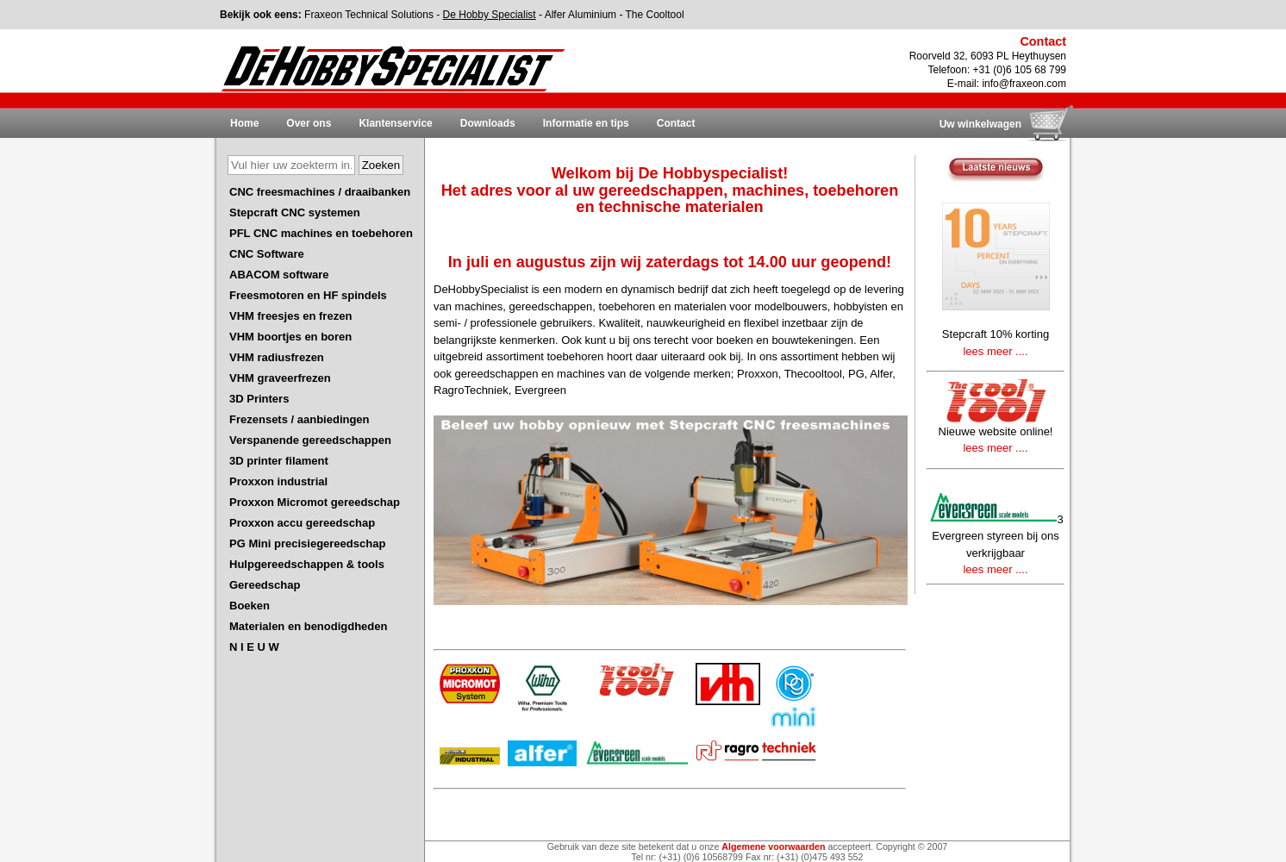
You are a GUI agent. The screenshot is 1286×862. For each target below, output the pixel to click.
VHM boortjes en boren (290, 336)
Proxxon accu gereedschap (302, 522)
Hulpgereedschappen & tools (306, 564)
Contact (676, 123)
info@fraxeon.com (1024, 84)
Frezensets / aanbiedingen (299, 419)
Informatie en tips (586, 123)
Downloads (487, 123)
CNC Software (266, 253)
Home (244, 123)
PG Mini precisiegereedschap (307, 543)
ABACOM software (279, 274)
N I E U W (254, 646)
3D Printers (259, 398)
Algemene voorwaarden (773, 846)
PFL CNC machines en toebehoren (321, 233)
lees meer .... (995, 351)
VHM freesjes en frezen (290, 315)
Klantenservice (395, 123)
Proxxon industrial (278, 481)
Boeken (249, 605)
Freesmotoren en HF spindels (308, 295)
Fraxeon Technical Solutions (369, 15)
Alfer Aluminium (580, 15)
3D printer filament (278, 460)
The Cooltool (655, 15)
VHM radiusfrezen (276, 357)
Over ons (308, 123)
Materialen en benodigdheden (308, 626)
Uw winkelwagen (980, 124)
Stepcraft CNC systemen (294, 212)
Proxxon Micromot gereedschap (314, 502)
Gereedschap (264, 584)
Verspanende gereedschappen (310, 440)
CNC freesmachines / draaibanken (319, 191)
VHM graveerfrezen (280, 378)
